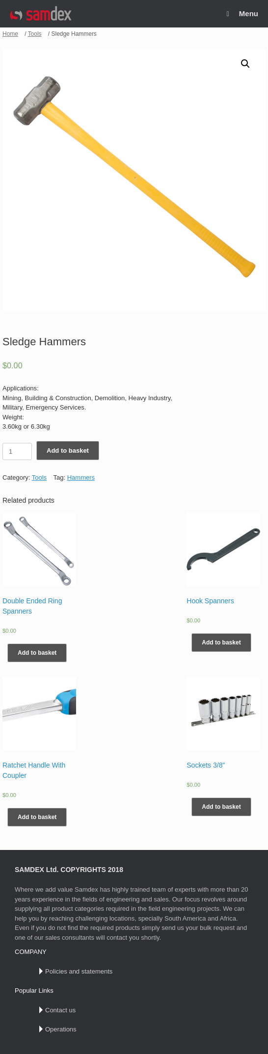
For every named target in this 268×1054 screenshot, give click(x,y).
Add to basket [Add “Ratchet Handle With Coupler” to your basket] (37, 817)
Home (10, 33)
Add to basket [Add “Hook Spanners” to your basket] (221, 642)
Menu (242, 13)
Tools (35, 33)
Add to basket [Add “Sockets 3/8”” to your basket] (221, 806)
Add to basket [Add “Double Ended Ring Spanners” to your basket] (37, 652)
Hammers (81, 477)
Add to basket (68, 450)
